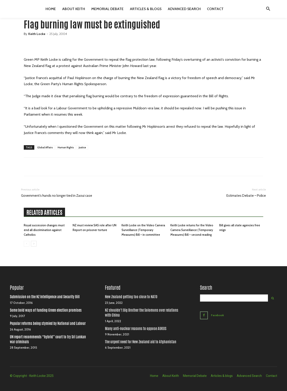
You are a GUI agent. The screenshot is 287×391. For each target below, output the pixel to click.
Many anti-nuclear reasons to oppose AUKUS (135, 328)
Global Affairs (45, 147)
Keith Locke (36, 34)
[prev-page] (26, 243)
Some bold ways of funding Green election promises (46, 310)
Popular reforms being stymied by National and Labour (48, 323)
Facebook (218, 315)
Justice (82, 147)
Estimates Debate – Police (246, 196)
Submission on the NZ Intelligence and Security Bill (45, 296)
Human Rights (66, 147)
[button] (268, 9)
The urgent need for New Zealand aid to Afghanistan (140, 341)
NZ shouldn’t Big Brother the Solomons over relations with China (141, 313)
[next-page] (34, 243)
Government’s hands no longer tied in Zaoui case (56, 196)
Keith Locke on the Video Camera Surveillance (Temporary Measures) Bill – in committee (143, 229)
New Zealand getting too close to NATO (131, 296)
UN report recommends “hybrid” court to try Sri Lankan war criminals (48, 339)
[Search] (272, 298)
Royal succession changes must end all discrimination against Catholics (44, 229)
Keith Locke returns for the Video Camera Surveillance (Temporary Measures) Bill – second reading (191, 229)
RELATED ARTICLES (44, 212)
